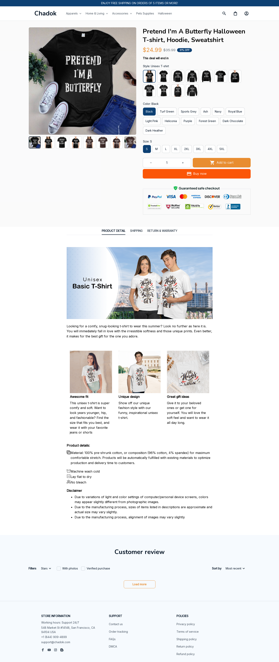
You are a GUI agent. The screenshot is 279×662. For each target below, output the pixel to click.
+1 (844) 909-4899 (54, 610)
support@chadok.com (55, 615)
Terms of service (187, 604)
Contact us (116, 597)
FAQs (112, 612)
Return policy (185, 619)
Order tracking (118, 604)
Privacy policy (185, 597)
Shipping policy (186, 612)
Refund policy (185, 627)
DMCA (113, 619)
